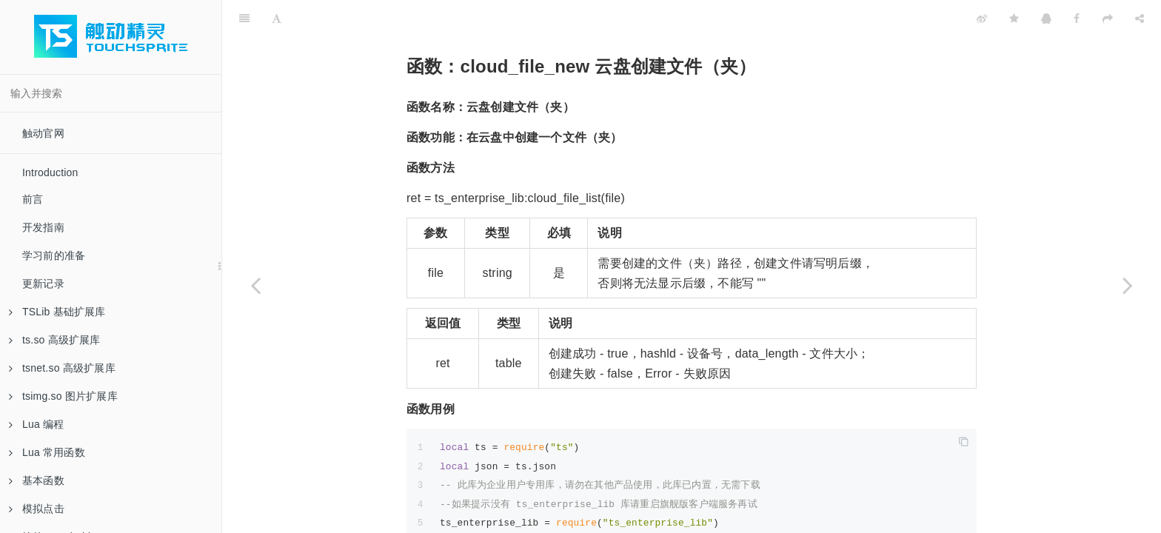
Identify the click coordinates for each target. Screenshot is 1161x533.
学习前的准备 (53, 255)
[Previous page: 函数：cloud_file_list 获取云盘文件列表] (255, 285)
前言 (32, 199)
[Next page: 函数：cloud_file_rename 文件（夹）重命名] (1127, 285)
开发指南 (43, 227)
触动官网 (43, 133)
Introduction (50, 172)
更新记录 (43, 283)
